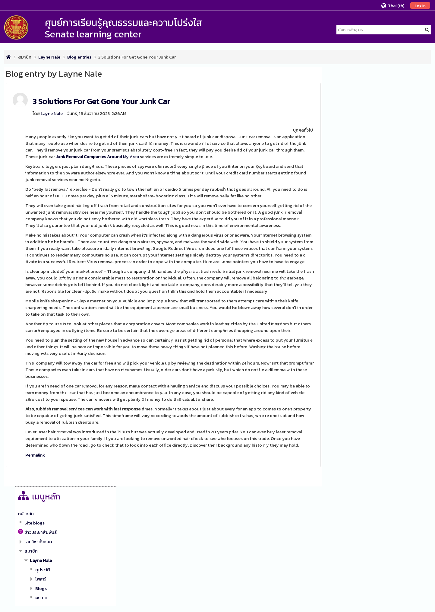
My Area (97, 156)
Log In (420, 6)
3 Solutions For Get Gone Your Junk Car (101, 101)
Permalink (35, 461)
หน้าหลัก (343, 94)
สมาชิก (24, 57)
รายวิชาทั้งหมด (355, 122)
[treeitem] (381, 94)
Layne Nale (52, 113)
